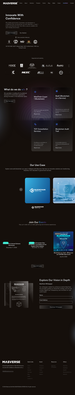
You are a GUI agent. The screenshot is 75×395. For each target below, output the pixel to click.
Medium (41, 374)
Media (54, 3)
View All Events (37, 269)
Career (59, 3)
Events (44, 3)
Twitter (40, 370)
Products (38, 3)
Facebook (41, 365)
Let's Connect (11, 33)
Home (21, 3)
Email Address (43, 300)
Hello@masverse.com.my (7, 371)
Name (41, 295)
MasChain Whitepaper (53, 366)
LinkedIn (41, 372)
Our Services (9, 104)
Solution (29, 370)
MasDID (64, 370)
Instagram (41, 367)
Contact (72, 3)
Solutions (32, 3)
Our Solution (23, 33)
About (26, 3)
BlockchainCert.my (67, 372)
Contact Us (30, 378)
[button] (21, 193)
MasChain (65, 365)
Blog (49, 3)
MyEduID (65, 374)
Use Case (30, 372)
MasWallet (65, 367)
